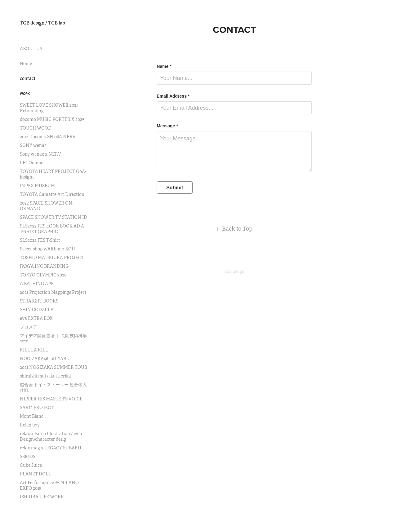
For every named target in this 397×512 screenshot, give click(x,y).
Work (25, 93)
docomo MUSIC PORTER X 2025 (52, 119)
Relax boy (30, 425)
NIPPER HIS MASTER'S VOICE (51, 399)
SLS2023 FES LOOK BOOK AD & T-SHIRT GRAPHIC (52, 228)
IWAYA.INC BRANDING (44, 266)
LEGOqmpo (31, 163)
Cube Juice (31, 465)
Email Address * (173, 96)
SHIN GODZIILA (37, 309)
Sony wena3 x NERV (40, 154)
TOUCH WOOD (35, 128)
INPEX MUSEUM (37, 185)
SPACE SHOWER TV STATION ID (53, 217)
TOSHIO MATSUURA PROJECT (52, 257)
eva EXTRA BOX (36, 318)
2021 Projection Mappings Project (53, 292)
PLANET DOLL (35, 474)
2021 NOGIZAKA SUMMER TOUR (53, 367)
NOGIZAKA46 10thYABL (44, 358)
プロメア (28, 327)
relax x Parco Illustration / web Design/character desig (51, 436)
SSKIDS (27, 456)
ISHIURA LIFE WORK (42, 497)
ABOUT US (31, 48)
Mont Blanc (31, 416)
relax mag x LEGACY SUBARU (50, 448)
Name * (164, 66)
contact (28, 78)
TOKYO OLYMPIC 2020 (43, 275)
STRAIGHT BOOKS (39, 301)
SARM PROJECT (37, 407)
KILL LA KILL (34, 350)
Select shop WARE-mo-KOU (47, 249)
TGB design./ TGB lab (42, 23)
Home (26, 63)
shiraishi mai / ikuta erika (45, 376)
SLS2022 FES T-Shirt (40, 240)
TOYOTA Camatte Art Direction (52, 194)
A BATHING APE (37, 283)
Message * (167, 126)
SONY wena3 (33, 145)
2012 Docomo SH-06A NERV (48, 136)
